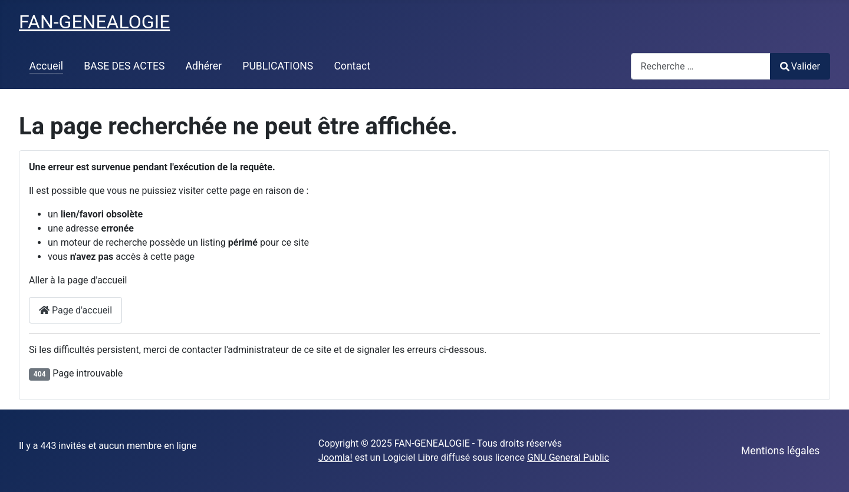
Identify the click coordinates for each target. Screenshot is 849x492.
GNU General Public (568, 457)
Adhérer (204, 66)
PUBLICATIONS (277, 66)
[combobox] (701, 66)
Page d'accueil (75, 310)
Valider (800, 66)
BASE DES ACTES (124, 66)
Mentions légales (780, 451)
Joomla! (335, 457)
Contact (352, 66)
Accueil (46, 66)
